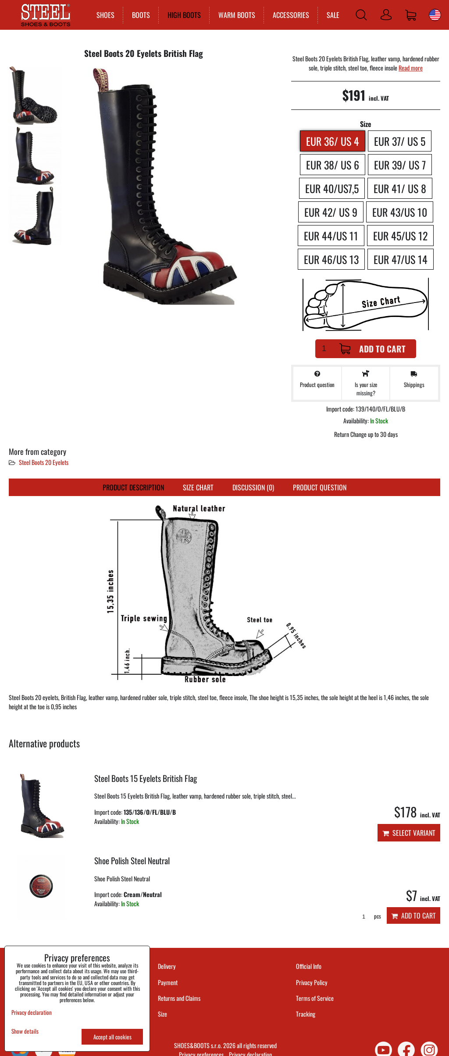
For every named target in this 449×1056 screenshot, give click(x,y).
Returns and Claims (179, 998)
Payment (168, 982)
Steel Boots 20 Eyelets (43, 462)
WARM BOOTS (235, 15)
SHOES (105, 15)
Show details (25, 1031)
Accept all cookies (112, 1036)
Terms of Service (315, 998)
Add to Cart (372, 348)
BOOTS (140, 15)
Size (163, 1013)
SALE (332, 15)
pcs (368, 916)
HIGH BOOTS (183, 15)
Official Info (308, 966)
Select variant (408, 832)
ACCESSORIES (290, 15)
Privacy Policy (312, 982)
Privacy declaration (31, 1012)
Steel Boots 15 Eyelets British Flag (145, 778)
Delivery (167, 966)
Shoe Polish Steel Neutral (132, 860)
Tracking (305, 1013)
